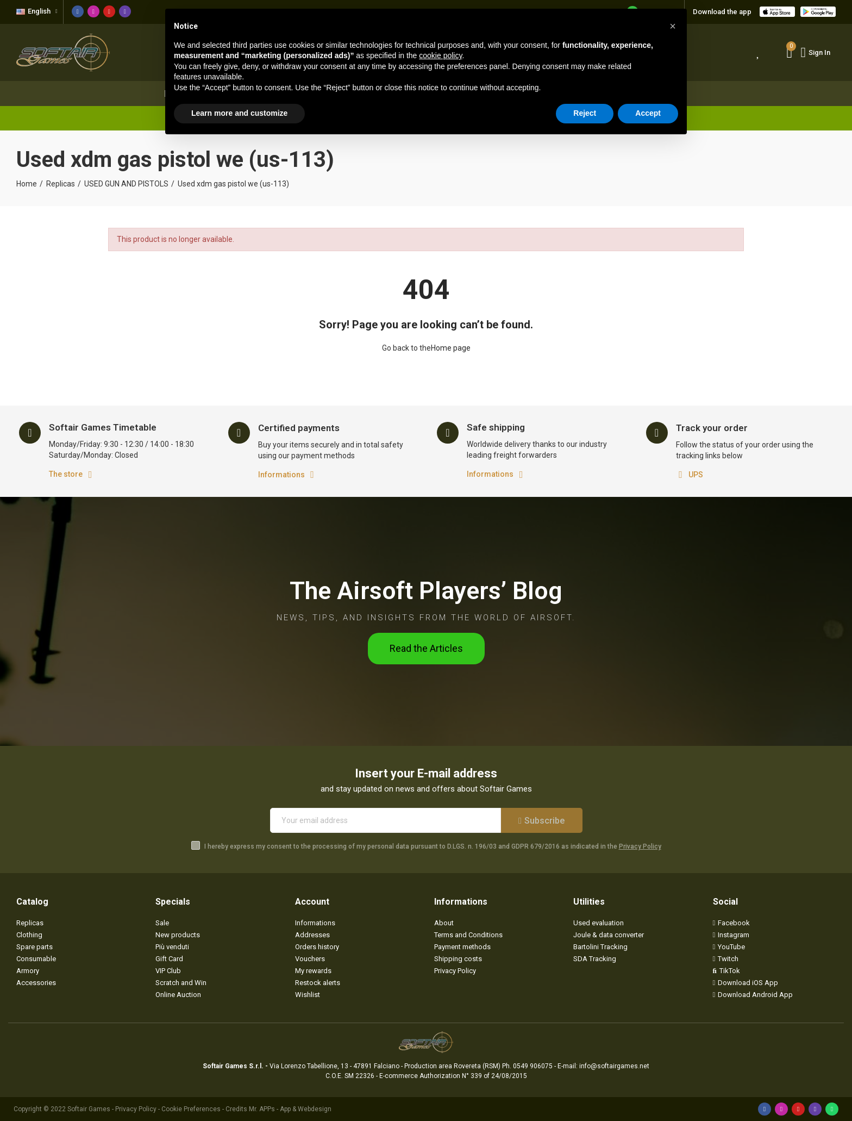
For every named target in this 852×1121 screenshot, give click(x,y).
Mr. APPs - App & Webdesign (290, 1109)
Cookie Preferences (191, 1109)
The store (66, 474)
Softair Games (88, 1109)
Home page (451, 348)
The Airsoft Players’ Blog (426, 590)
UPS (695, 474)
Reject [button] (584, 113)
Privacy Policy (640, 846)
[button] (426, 648)
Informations (281, 474)
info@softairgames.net (614, 1066)
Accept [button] (648, 113)
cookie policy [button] (440, 55)
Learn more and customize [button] (239, 113)
